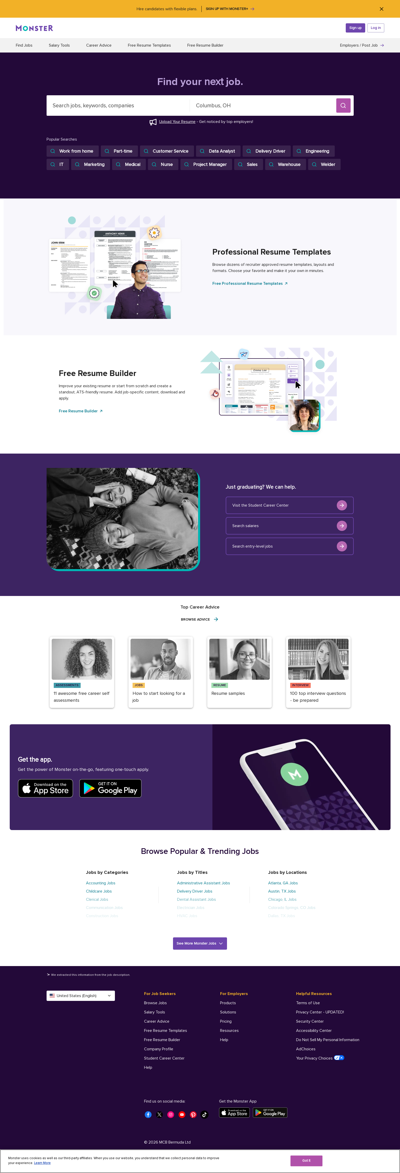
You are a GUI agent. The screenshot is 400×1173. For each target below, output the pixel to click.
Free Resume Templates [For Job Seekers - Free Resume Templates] (165, 1030)
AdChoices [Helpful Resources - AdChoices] (306, 1049)
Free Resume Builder (205, 45)
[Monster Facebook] (149, 1116)
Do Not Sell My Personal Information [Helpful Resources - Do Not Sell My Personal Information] (327, 1039)
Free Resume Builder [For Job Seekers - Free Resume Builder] (162, 1039)
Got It (306, 1161)
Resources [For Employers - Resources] (229, 1030)
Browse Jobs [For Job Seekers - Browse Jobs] (155, 1003)
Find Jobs (24, 45)
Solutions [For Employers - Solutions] (228, 1012)
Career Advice (99, 45)
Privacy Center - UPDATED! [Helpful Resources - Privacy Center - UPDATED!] (320, 1012)
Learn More (42, 1163)
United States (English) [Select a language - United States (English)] (81, 995)
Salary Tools (59, 45)
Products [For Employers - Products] (228, 1003)
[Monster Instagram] (172, 1116)
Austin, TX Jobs (282, 891)
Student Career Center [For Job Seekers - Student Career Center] (164, 1058)
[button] (343, 105)
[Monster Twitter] (161, 1116)
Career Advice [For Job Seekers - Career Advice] (156, 1021)
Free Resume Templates (149, 45)
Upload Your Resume (177, 121)
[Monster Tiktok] (206, 1116)
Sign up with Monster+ (230, 9)
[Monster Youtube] (183, 1116)
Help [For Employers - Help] (224, 1039)
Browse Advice (200, 619)
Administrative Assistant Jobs (203, 883)
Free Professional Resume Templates (250, 283)
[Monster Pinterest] (194, 1116)
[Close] (381, 9)
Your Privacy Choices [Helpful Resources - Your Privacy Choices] (320, 1058)
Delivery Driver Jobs (194, 891)
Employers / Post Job (362, 45)
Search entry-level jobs (289, 546)
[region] (200, 1161)
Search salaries (289, 526)
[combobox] (118, 105)
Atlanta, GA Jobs (283, 883)
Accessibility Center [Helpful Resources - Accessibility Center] (314, 1030)
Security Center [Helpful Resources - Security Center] (310, 1021)
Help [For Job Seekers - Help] (148, 1067)
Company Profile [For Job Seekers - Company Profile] (158, 1049)
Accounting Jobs (100, 883)
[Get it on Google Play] (271, 1112)
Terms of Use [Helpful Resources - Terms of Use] (308, 1003)
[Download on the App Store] (236, 1112)
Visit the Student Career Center (289, 505)
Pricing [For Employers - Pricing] (226, 1021)
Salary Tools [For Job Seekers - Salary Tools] (154, 1012)
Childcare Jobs (99, 891)
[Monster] (34, 28)
